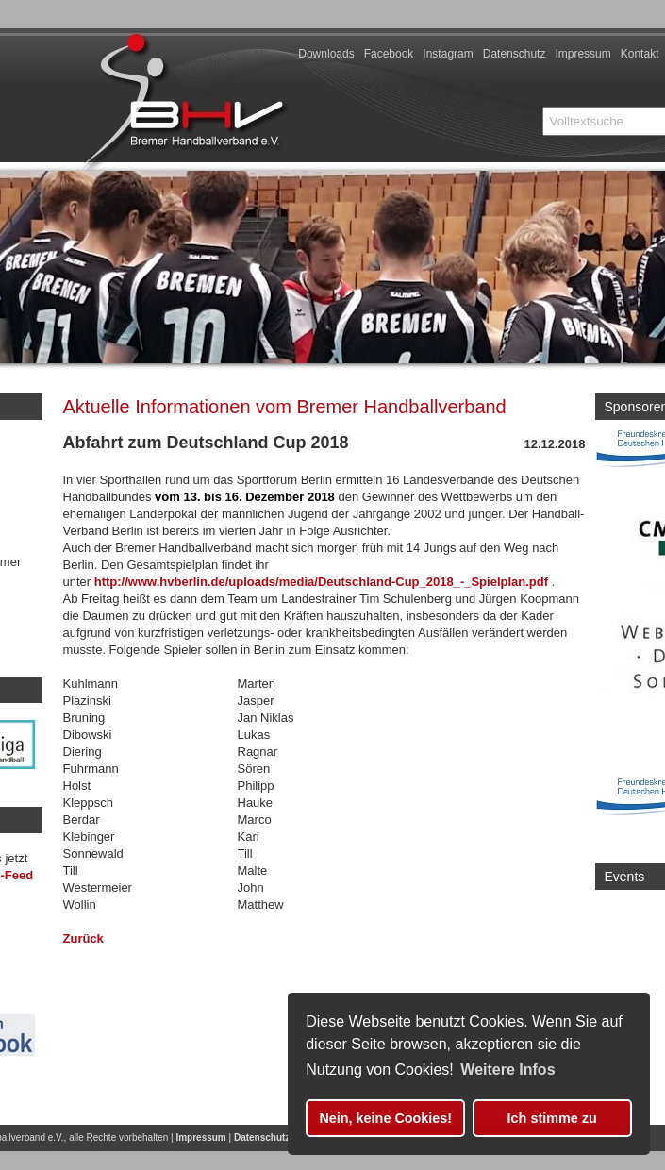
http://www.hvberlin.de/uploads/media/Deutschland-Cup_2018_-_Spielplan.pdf (321, 582)
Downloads (326, 53)
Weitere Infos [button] (507, 1069)
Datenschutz (514, 53)
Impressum (582, 53)
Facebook (389, 53)
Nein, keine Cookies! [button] (385, 1118)
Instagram (448, 53)
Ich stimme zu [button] (552, 1118)
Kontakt (640, 53)
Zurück (83, 938)
